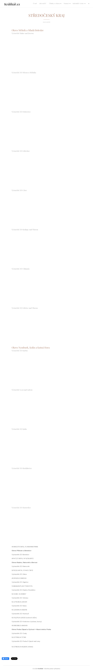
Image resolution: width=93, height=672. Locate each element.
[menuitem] (58, 3)
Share (5, 658)
